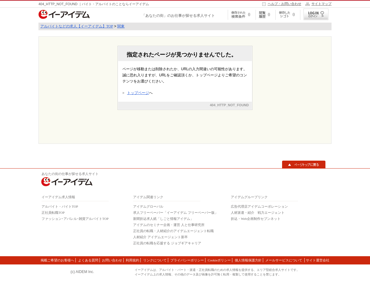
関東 (121, 26)
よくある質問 (88, 260)
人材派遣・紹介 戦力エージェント (258, 212)
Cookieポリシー (219, 260)
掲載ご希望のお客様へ (57, 260)
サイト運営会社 (317, 260)
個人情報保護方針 (248, 260)
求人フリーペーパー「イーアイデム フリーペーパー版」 (175, 212)
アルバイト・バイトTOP (60, 206)
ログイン (315, 14)
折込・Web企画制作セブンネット (256, 218)
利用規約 (132, 260)
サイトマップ (321, 3)
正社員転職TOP (53, 212)
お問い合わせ (112, 260)
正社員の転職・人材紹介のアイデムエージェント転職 (173, 231)
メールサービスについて (284, 260)
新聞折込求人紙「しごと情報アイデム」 (163, 218)
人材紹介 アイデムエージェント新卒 (160, 237)
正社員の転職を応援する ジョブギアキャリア (167, 243)
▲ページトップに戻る (303, 165)
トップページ (138, 93)
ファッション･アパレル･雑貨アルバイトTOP (75, 218)
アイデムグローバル (148, 206)
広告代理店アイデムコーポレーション (259, 206)
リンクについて (155, 260)
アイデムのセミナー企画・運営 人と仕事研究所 (169, 225)
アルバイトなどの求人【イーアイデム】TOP (76, 26)
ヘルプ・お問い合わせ (284, 3)
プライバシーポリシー (187, 260)
